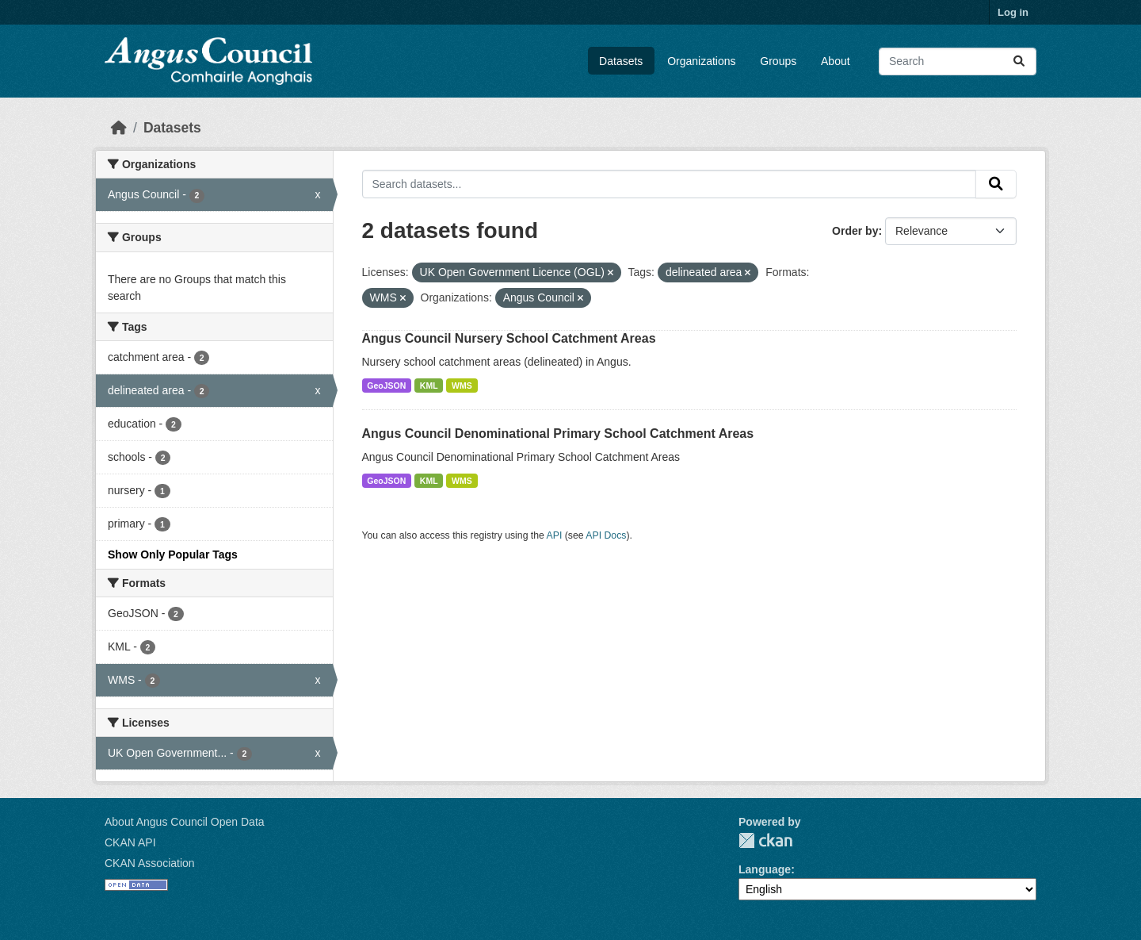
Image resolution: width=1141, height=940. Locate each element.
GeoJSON (386, 385)
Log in (1013, 12)
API (555, 535)
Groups (778, 61)
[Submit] (1019, 61)
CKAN (765, 840)
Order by (855, 230)
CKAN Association (150, 863)
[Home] (119, 128)
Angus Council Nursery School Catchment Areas (509, 338)
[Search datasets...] (957, 61)
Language (764, 869)
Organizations (701, 61)
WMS (462, 385)
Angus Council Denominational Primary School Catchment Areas (558, 433)
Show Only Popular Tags (173, 554)
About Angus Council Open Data (185, 821)
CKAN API (130, 842)
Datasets (621, 61)
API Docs (606, 535)
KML (429, 385)
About (835, 61)
